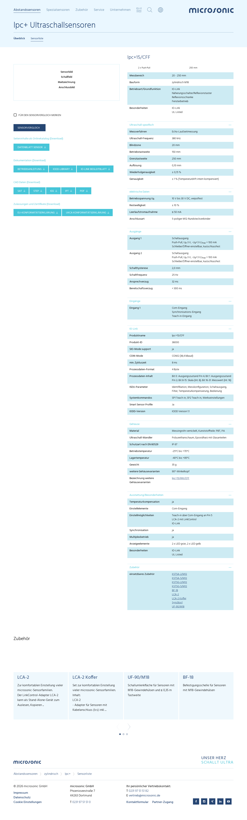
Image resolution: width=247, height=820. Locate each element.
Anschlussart (137, 219)
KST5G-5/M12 (179, 586)
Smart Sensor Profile (141, 404)
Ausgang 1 (135, 238)
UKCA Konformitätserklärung (86, 213)
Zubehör (81, 10)
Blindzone (135, 145)
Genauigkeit (136, 179)
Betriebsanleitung (29, 169)
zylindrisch (51, 774)
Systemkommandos (140, 398)
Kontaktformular (137, 802)
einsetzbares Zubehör (142, 574)
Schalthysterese (138, 268)
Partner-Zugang (162, 802)
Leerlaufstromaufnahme (143, 212)
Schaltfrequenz (138, 275)
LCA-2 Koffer (179, 598)
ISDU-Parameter (138, 387)
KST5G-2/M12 (179, 582)
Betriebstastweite (139, 152)
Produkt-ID (135, 342)
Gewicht (134, 465)
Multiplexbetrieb (139, 537)
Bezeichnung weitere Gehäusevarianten (141, 480)
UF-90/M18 (178, 606)
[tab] (180, 124)
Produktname (137, 335)
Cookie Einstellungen (28, 802)
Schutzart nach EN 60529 (143, 444)
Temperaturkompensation (144, 502)
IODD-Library (61, 169)
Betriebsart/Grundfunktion (145, 89)
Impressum (21, 792)
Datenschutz (22, 797)
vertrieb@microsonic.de (144, 795)
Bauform (134, 82)
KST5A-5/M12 (179, 578)
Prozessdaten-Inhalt (141, 376)
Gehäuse (134, 424)
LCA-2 (175, 594)
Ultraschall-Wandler (140, 438)
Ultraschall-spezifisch (141, 125)
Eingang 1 (134, 308)
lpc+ (68, 774)
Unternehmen (120, 10)
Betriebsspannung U (141, 198)
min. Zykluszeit (137, 363)
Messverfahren (138, 132)
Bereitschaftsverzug (141, 288)
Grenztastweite (138, 159)
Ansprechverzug (139, 282)
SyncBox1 (177, 602)
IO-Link (133, 329)
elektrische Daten (139, 192)
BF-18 (175, 590)
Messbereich (136, 75)
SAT (20, 191)
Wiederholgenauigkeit (142, 172)
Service (99, 10)
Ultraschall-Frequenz (141, 138)
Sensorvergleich (29, 128)
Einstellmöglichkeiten (141, 515)
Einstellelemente (138, 508)
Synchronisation (138, 530)
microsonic (27, 763)
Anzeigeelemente (139, 544)
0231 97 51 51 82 (139, 791)
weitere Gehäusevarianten (144, 471)
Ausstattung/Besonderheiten (146, 495)
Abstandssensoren (27, 10)
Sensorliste (37, 38)
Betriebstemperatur (140, 451)
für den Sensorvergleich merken (40, 115)
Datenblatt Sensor (30, 147)
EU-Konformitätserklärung (36, 213)
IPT (67, 191)
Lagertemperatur (139, 458)
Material (134, 431)
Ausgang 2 (135, 253)
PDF (82, 191)
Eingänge (134, 301)
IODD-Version (137, 411)
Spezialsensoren (58, 10)
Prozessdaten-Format (141, 369)
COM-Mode (136, 356)
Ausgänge (135, 232)
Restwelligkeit (137, 205)
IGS (52, 191)
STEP (36, 191)
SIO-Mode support (140, 349)
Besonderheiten (138, 108)
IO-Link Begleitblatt (94, 169)
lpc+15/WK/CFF (180, 478)
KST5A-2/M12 (179, 574)
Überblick (19, 38)
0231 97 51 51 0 (81, 802)
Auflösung (135, 165)
